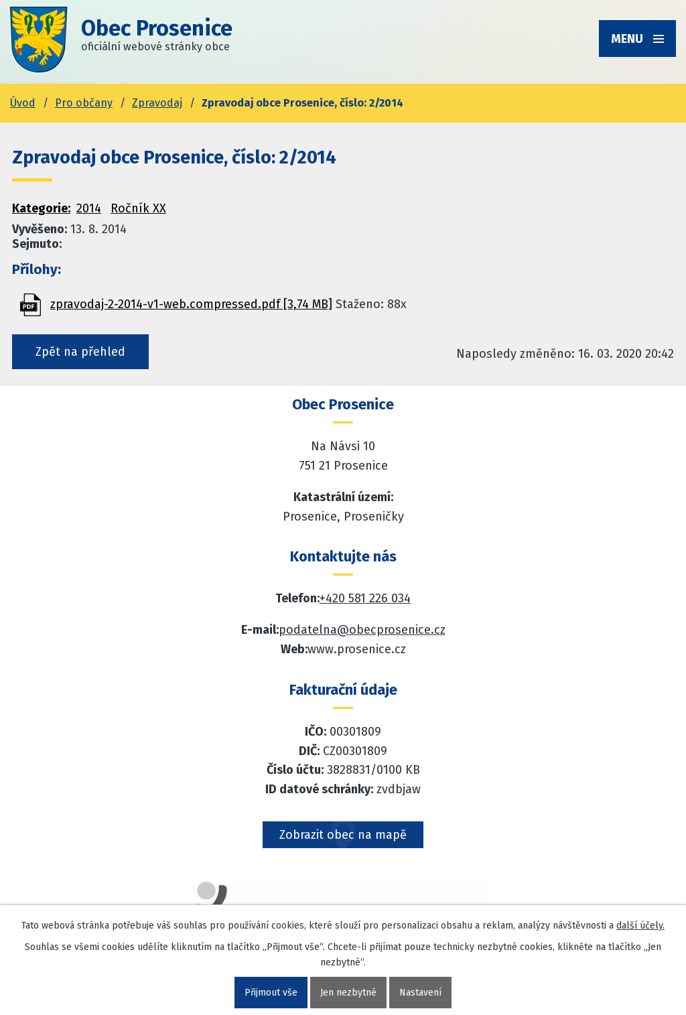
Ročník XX (138, 208)
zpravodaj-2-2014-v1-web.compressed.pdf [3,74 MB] (191, 304)
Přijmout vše (271, 992)
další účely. (640, 925)
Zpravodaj (157, 102)
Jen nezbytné (348, 992)
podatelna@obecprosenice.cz (362, 629)
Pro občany (84, 102)
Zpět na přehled (80, 351)
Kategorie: (41, 208)
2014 (88, 208)
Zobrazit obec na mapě (343, 834)
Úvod (23, 102)
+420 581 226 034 (365, 598)
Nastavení (420, 992)
